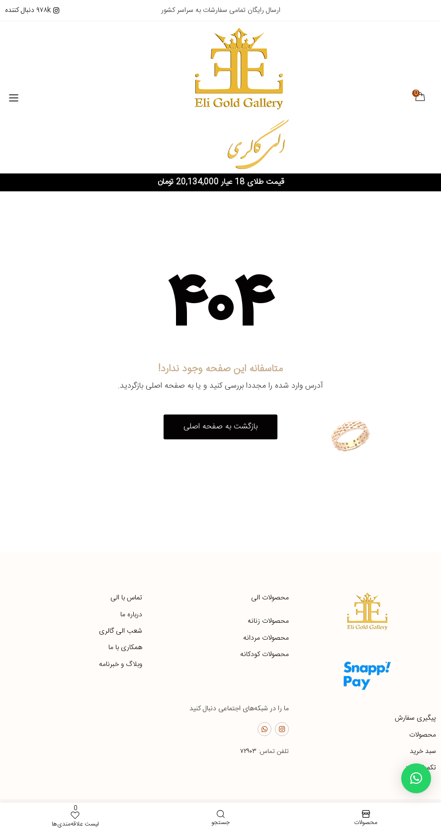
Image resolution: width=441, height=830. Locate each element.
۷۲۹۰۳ (248, 752)
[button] (220, 427)
